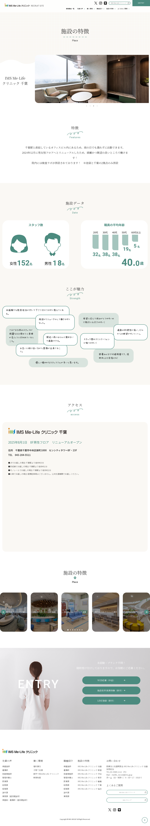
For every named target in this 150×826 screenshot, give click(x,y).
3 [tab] (93, 106)
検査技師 (6, 766)
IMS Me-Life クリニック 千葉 (90, 784)
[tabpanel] (92, 79)
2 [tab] (90, 106)
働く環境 (38, 760)
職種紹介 (68, 760)
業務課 (66, 796)
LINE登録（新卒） (106, 700)
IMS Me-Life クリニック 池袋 (90, 766)
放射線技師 (7, 773)
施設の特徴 (83, 760)
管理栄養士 (7, 777)
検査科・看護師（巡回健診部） (15, 799)
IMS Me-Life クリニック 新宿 (90, 770)
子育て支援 (38, 770)
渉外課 (5, 792)
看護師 (5, 770)
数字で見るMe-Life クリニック (46, 773)
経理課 (5, 788)
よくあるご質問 (114, 785)
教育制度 (37, 777)
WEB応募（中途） (106, 680)
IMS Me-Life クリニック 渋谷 (90, 773)
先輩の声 (7, 760)
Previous (32, 79)
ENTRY (141, 3)
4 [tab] (97, 106)
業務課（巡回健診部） (11, 796)
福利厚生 (37, 766)
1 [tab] (86, 106)
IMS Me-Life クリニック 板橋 (90, 781)
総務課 (5, 784)
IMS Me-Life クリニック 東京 (90, 777)
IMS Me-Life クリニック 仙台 (90, 788)
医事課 (5, 781)
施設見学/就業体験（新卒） (111, 690)
